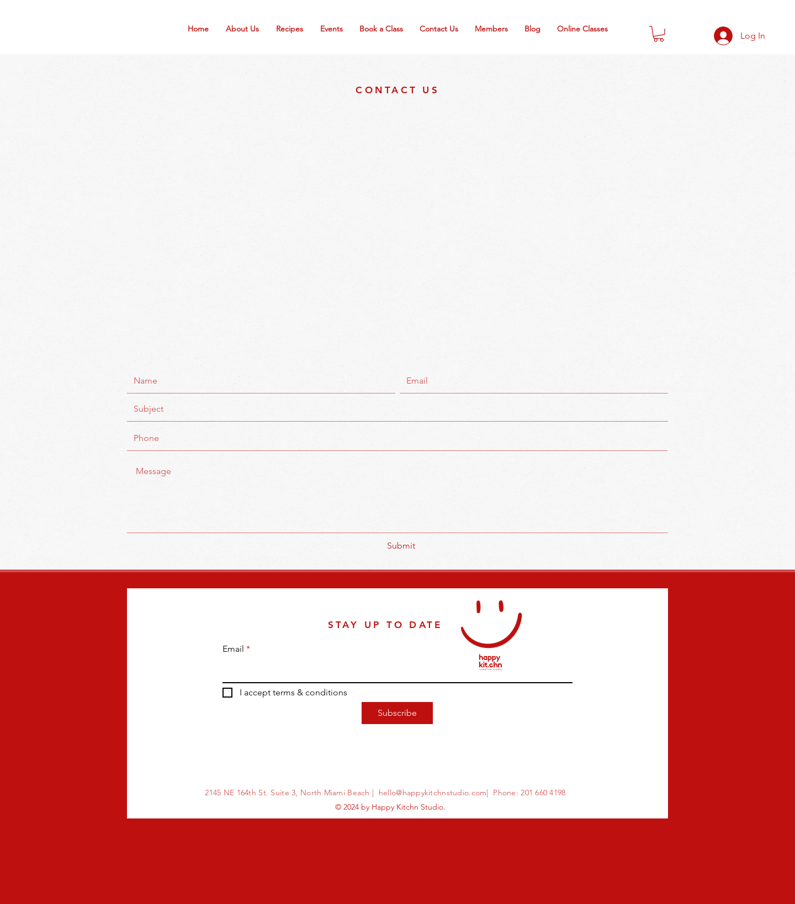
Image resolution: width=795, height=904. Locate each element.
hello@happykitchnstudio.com (433, 792)
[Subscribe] (397, 713)
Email (233, 649)
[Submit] (401, 546)
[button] (658, 34)
